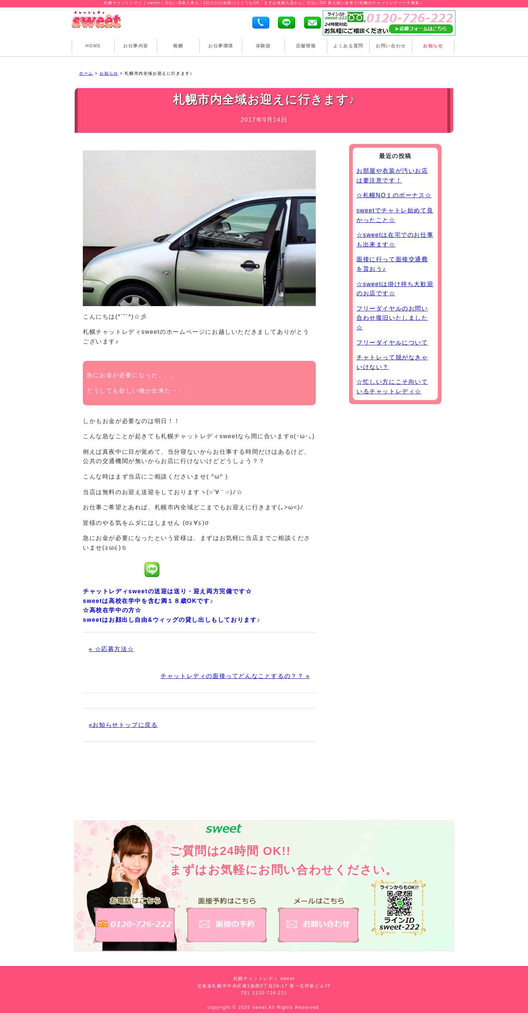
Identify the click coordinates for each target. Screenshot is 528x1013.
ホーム (86, 73)
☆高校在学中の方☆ (112, 610)
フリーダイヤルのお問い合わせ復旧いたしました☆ (392, 318)
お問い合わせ (391, 45)
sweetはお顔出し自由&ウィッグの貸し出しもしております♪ (171, 620)
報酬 (178, 45)
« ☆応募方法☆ (111, 649)
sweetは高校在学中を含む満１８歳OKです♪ (148, 601)
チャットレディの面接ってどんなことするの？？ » (235, 676)
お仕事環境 (220, 45)
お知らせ (433, 45)
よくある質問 (348, 45)
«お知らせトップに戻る (123, 725)
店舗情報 (306, 45)
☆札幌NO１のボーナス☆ (393, 195)
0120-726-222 (270, 993)
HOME (93, 45)
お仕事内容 (135, 45)
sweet (261, 1007)
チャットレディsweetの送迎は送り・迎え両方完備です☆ (167, 591)
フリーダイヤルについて (392, 342)
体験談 (263, 45)
